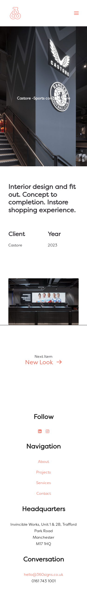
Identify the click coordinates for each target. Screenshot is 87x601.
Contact (43, 493)
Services (43, 482)
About (43, 461)
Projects (43, 472)
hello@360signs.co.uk (43, 574)
